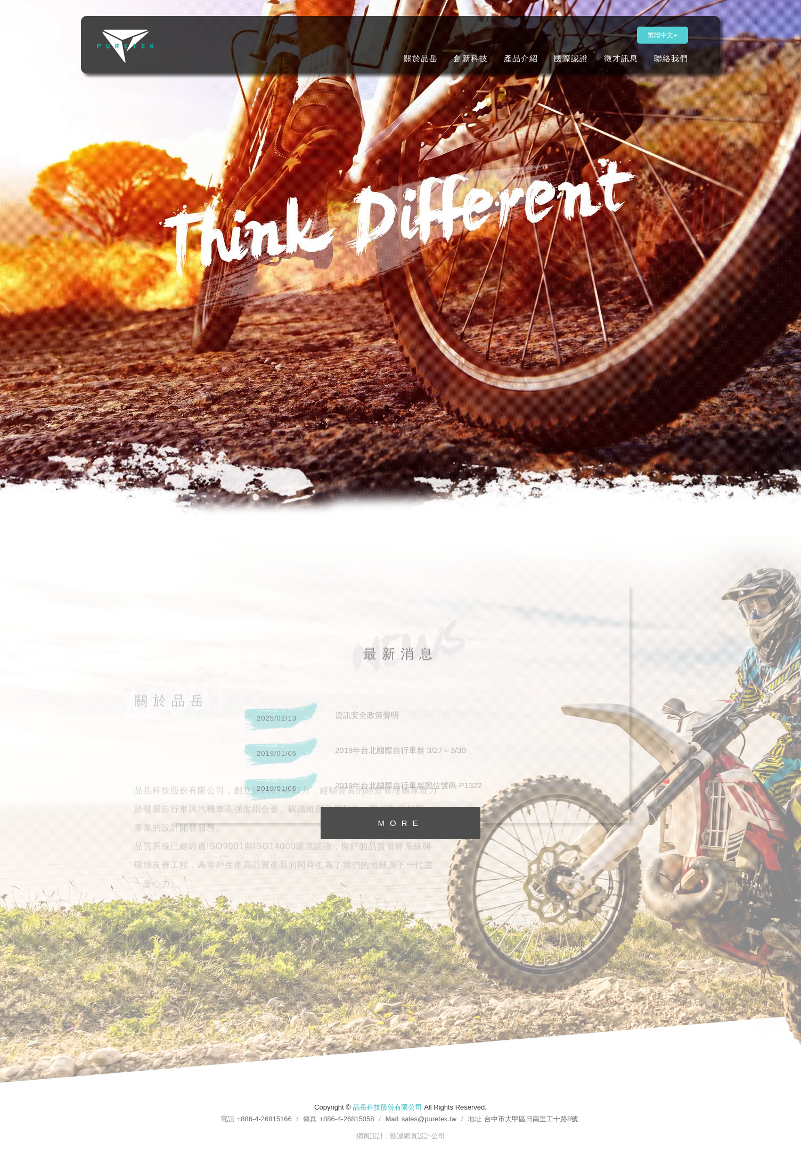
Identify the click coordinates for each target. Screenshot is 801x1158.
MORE (400, 823)
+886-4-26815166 (264, 1119)
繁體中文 (662, 35)
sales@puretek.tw (429, 1119)
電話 (227, 1119)
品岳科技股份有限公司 (131, 46)
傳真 (310, 1119)
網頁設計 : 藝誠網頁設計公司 (400, 1136)
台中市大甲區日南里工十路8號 (531, 1119)
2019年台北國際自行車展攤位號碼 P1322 (361, 793)
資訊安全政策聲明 (320, 722)
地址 (474, 1119)
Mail (391, 1119)
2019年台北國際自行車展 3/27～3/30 (353, 757)
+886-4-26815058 (347, 1119)
